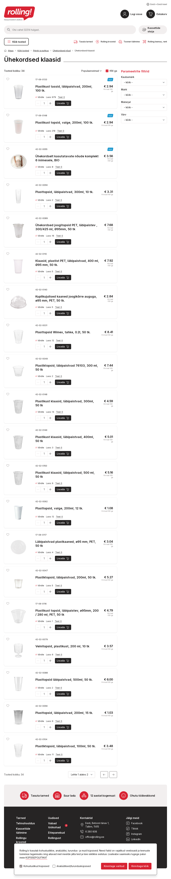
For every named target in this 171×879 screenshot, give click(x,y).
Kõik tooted (16, 42)
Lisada (63, 103)
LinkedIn (133, 839)
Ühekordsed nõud (62, 50)
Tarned (21, 818)
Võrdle (39, 97)
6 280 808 (88, 832)
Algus (11, 50)
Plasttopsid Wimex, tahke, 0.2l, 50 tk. (63, 332)
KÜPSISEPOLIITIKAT (36, 857)
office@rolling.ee (92, 837)
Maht (124, 89)
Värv (123, 114)
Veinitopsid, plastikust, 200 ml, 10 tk (62, 646)
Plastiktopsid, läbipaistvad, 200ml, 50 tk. (65, 577)
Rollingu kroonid (21, 840)
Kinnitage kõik (140, 866)
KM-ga (113, 71)
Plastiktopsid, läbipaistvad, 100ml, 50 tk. (65, 746)
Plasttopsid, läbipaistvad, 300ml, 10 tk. (64, 192)
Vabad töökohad (58, 825)
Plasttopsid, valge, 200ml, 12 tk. (59, 508)
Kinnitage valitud (114, 866)
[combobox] (144, 82)
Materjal (126, 102)
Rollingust (54, 838)
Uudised (53, 818)
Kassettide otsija (151, 30)
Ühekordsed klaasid (85, 50)
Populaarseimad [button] (91, 71)
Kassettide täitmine (23, 830)
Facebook (134, 823)
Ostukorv (161, 14)
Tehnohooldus (25, 823)
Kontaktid (86, 818)
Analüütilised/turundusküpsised (74, 866)
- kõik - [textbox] (128, 82)
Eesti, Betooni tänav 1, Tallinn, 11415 (94, 825)
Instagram (134, 834)
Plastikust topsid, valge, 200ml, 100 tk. (64, 122)
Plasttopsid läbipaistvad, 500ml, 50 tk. (64, 679)
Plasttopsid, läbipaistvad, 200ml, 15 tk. (64, 713)
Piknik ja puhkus (41, 50)
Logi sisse (136, 14)
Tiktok (132, 829)
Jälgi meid (132, 818)
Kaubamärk (127, 77)
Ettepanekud (56, 832)
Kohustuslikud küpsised (36, 866)
